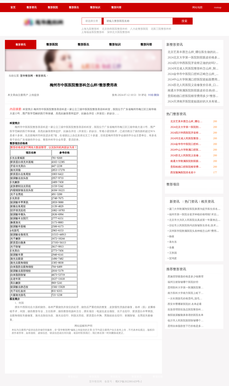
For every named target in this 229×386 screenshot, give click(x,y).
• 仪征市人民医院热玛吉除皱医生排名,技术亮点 (194, 225)
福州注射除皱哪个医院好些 (183, 282)
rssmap (215, 7)
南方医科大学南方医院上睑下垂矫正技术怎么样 (186, 293)
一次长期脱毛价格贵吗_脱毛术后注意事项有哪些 (186, 298)
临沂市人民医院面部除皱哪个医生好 (186, 320)
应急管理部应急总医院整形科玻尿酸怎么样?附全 (186, 309)
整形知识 (95, 7)
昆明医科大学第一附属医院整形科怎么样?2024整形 (186, 287)
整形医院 (53, 7)
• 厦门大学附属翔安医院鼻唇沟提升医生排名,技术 (196, 209)
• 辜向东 (172, 242)
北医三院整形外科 (161, 28)
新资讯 (175, 201)
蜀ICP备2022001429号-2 (128, 381)
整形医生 (74, 7)
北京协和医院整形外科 (114, 28)
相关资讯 (207, 201)
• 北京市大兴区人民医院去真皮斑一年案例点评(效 (196, 220)
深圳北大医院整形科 (118, 32)
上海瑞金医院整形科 (92, 32)
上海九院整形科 (90, 28)
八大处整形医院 (139, 28)
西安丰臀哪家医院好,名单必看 (185, 304)
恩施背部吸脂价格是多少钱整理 (185, 276)
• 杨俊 (171, 236)
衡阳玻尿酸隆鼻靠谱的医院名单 (185, 315)
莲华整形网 (26, 75)
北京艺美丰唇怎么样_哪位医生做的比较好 (195, 51)
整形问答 (116, 7)
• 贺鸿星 (172, 258)
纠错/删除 (153, 95)
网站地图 (195, 7)
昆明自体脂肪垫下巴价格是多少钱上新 (186, 326)
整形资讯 (31, 7)
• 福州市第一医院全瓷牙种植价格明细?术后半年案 (196, 214)
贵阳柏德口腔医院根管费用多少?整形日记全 (196, 95)
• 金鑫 (171, 247)
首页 (13, 7)
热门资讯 (191, 201)
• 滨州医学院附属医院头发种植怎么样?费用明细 (195, 231)
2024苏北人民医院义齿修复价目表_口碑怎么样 (198, 84)
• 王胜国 (172, 253)
